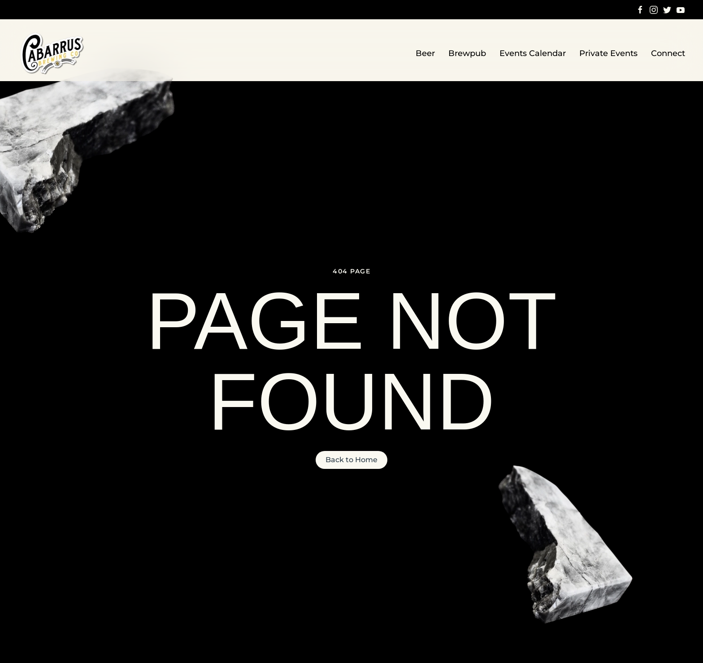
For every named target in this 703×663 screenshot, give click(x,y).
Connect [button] (668, 53)
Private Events (608, 53)
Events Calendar (532, 53)
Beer (425, 53)
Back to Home (351, 459)
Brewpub (467, 53)
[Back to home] (53, 53)
